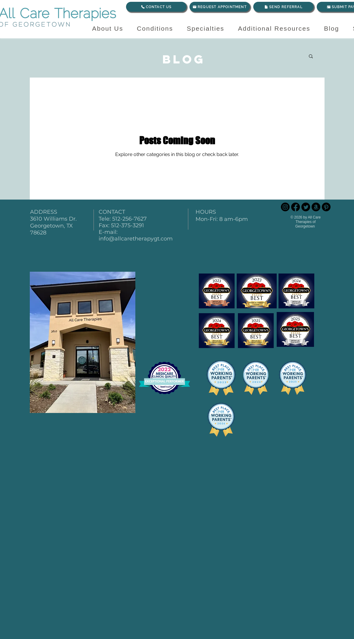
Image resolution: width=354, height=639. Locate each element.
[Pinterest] (326, 207)
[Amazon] (316, 207)
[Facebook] (295, 207)
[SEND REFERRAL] (283, 7)
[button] (311, 57)
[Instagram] (285, 207)
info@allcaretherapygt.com (136, 238)
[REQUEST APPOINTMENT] (219, 7)
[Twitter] (305, 207)
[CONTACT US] (156, 7)
